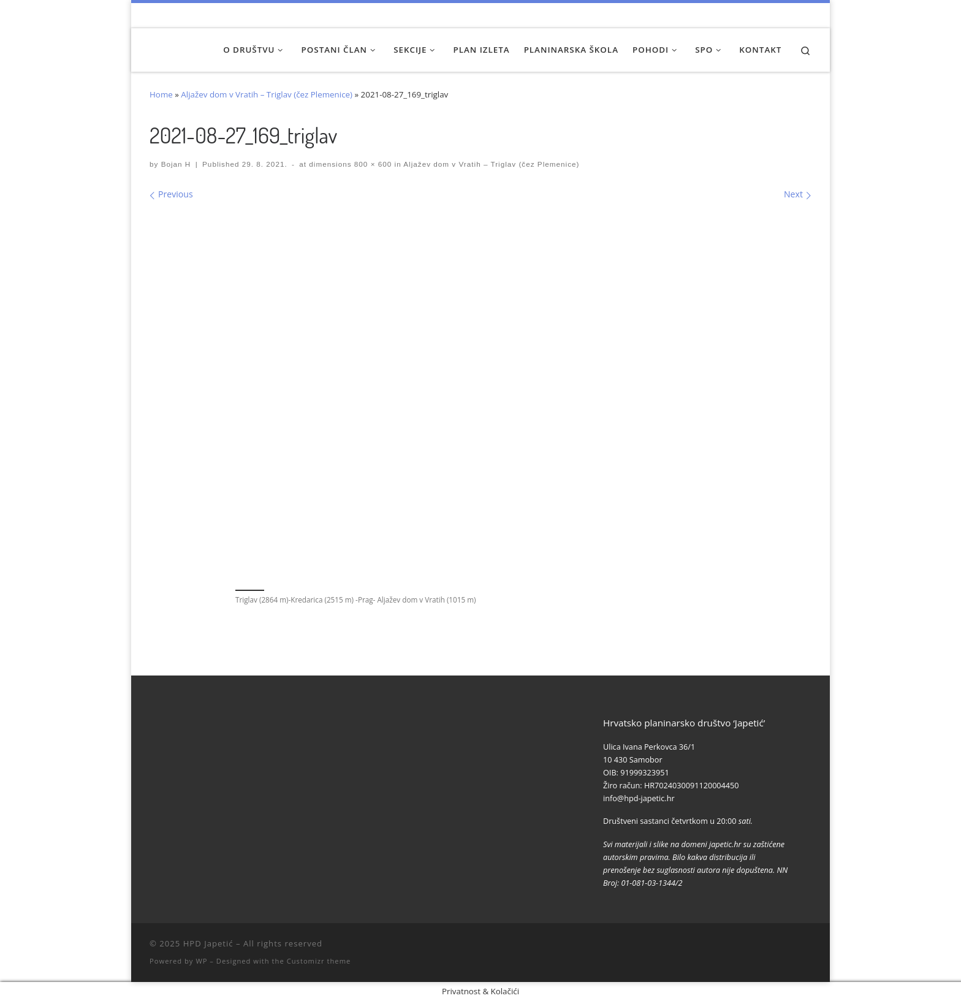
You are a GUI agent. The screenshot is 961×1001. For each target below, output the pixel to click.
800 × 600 (372, 164)
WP (201, 960)
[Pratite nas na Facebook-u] (757, 15)
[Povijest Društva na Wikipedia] (791, 15)
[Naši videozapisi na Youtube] (740, 15)
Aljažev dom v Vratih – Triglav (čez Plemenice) (266, 94)
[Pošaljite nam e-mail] (808, 15)
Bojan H (176, 164)
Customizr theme (319, 960)
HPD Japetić (208, 943)
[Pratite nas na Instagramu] (774, 15)
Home (161, 94)
